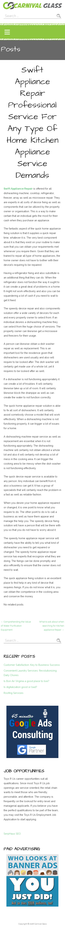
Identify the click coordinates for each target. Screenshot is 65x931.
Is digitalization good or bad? (20, 686)
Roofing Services (13, 692)
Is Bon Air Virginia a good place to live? (26, 681)
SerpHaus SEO (12, 833)
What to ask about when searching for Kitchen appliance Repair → (51, 625)
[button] (7, 32)
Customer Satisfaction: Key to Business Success (32, 664)
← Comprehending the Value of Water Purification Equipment (16, 625)
